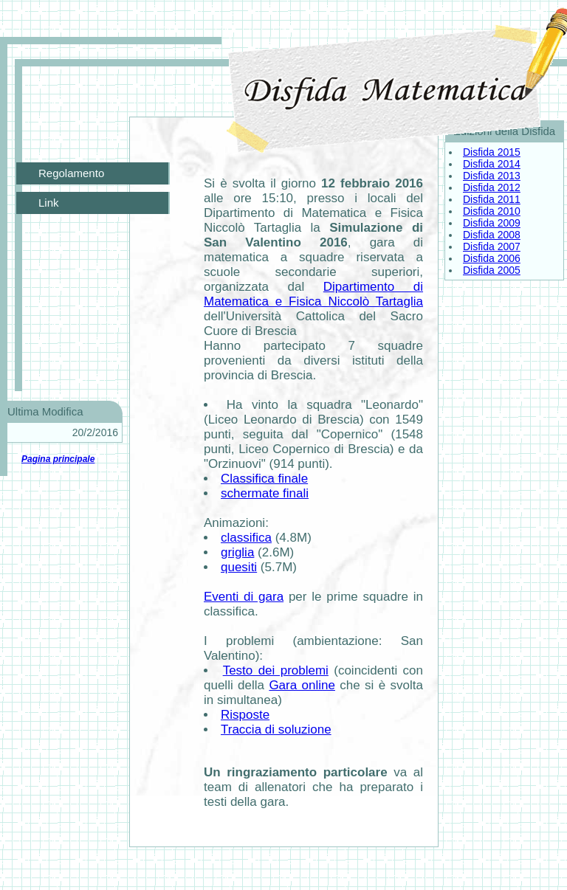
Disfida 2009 (491, 223)
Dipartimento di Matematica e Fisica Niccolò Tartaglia (313, 294)
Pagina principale (57, 459)
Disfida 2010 (491, 211)
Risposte (245, 715)
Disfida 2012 (491, 187)
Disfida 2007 (491, 246)
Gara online (302, 685)
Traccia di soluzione (276, 729)
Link (48, 202)
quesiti (239, 567)
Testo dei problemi (276, 670)
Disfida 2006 (491, 258)
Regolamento (71, 173)
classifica (246, 538)
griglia (237, 552)
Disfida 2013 (491, 176)
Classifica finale (264, 479)
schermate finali (265, 493)
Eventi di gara (244, 597)
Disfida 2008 (491, 235)
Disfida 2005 (491, 270)
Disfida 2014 (491, 164)
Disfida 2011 (491, 199)
